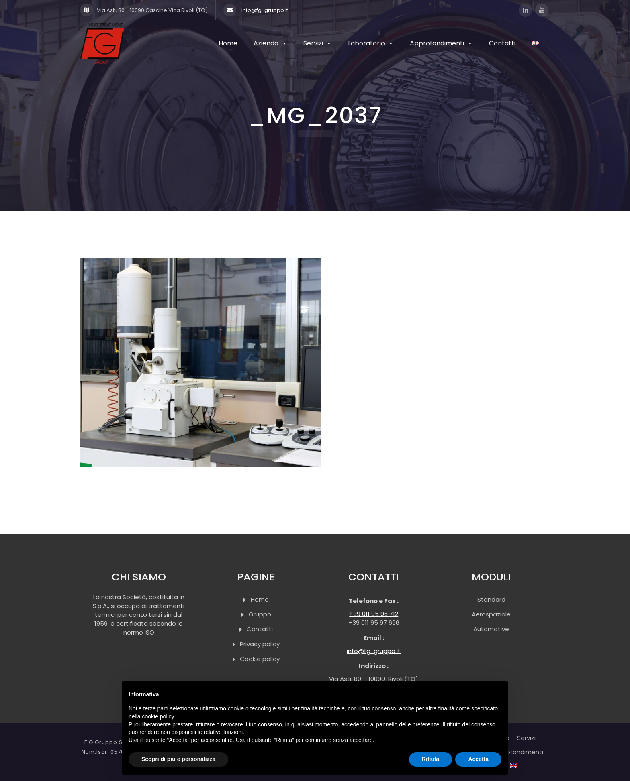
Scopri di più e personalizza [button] (178, 759)
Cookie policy (260, 659)
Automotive (491, 629)
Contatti (502, 43)
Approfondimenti (441, 43)
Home (228, 43)
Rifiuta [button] (431, 759)
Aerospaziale (491, 614)
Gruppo (260, 614)
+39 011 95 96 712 (373, 614)
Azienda (270, 43)
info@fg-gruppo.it (255, 10)
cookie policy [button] (158, 716)
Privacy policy (260, 644)
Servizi (317, 43)
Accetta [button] (478, 759)
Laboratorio (371, 43)
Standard (491, 599)
